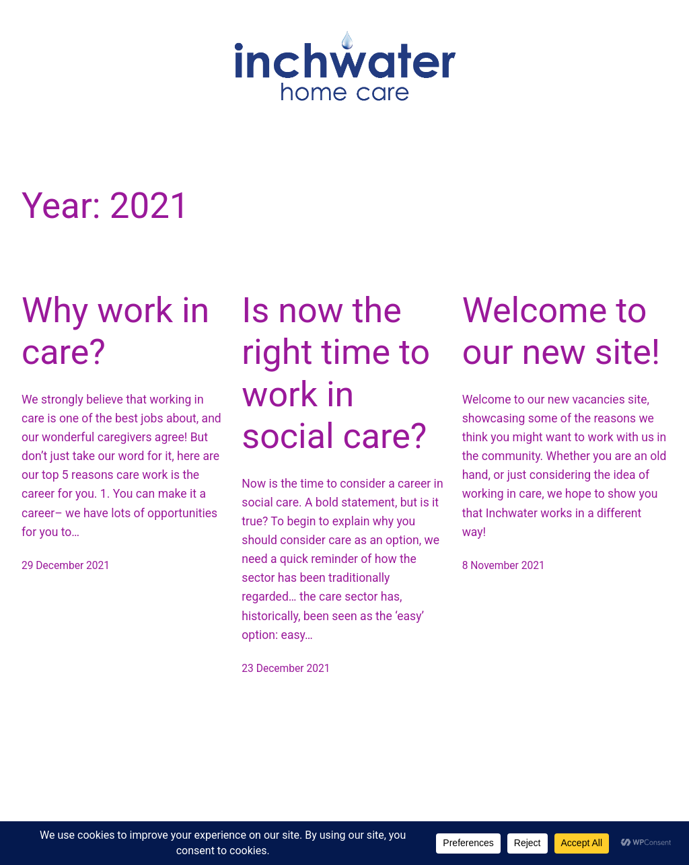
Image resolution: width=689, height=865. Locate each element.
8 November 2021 (503, 566)
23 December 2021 (286, 669)
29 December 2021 (66, 566)
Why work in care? (115, 331)
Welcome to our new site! (561, 331)
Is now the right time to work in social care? (336, 373)
